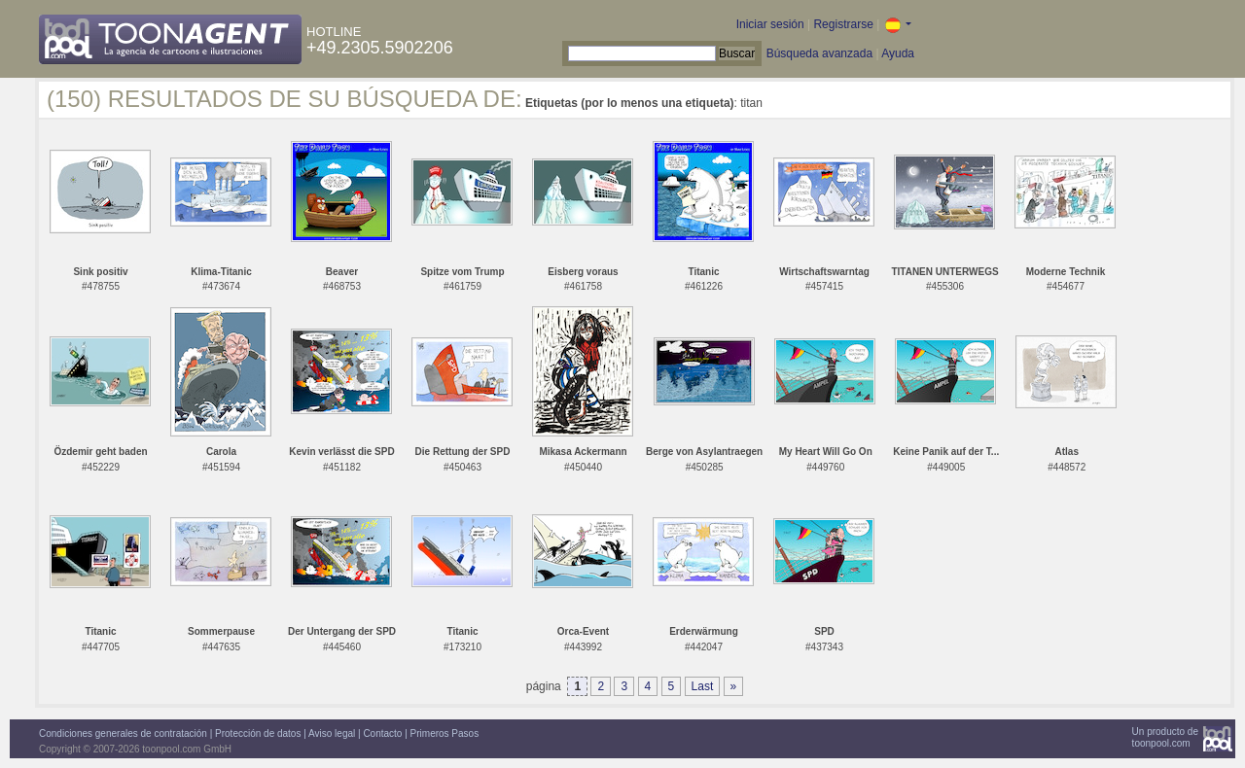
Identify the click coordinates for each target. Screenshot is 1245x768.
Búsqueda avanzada (819, 53)
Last (703, 686)
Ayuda (897, 53)
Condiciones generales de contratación (123, 733)
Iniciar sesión (770, 24)
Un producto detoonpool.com (1165, 737)
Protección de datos (258, 733)
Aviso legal (331, 733)
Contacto (382, 733)
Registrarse (842, 24)
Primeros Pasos (445, 733)
